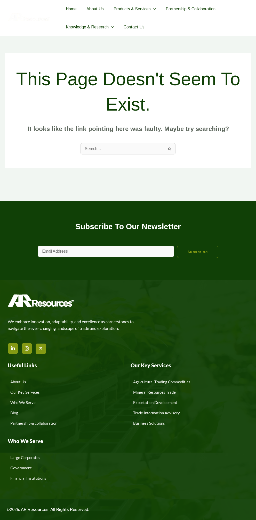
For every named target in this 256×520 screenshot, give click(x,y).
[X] (41, 349)
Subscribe (198, 251)
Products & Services (131, 9)
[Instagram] (27, 348)
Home (70, 9)
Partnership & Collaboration (185, 9)
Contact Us (131, 27)
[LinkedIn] (13, 348)
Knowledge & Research (89, 27)
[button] (149, 9)
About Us (92, 9)
